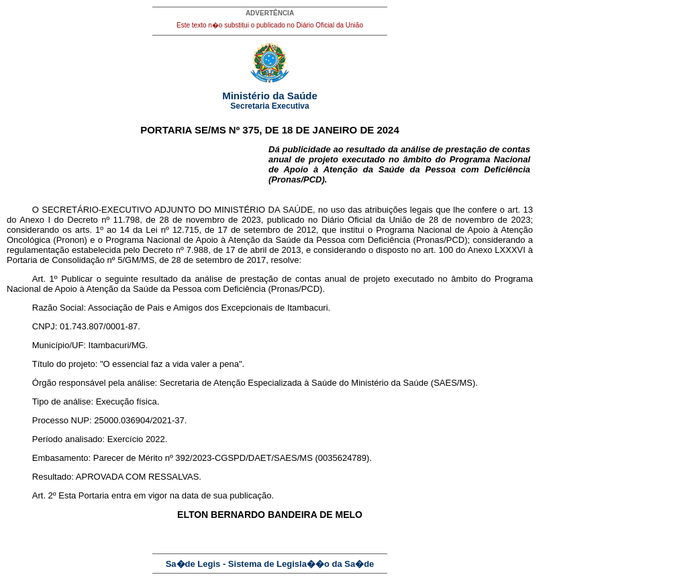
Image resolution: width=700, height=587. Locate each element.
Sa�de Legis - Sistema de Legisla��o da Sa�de (270, 564)
